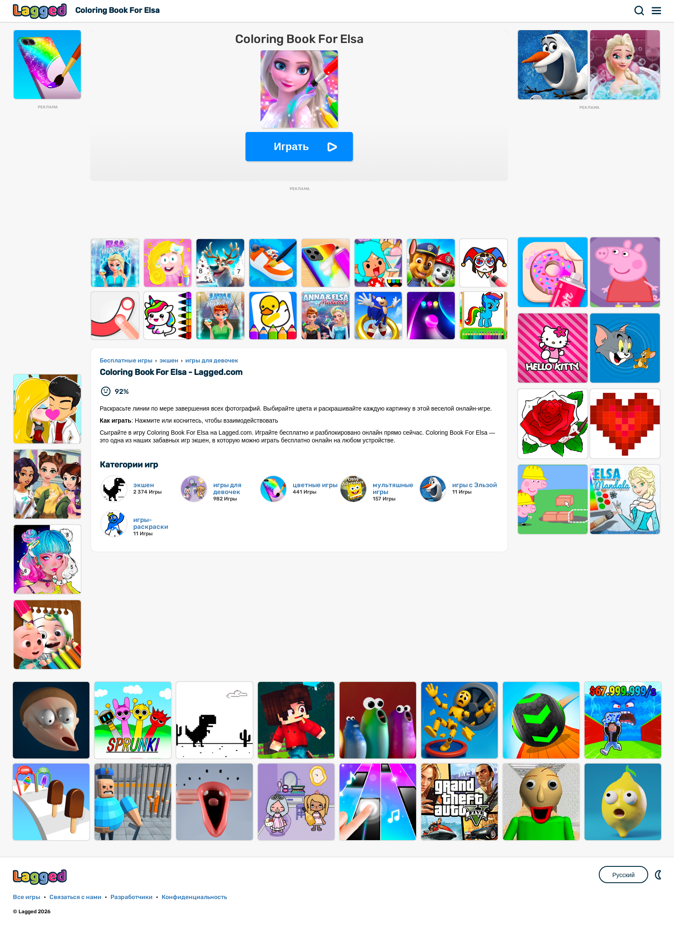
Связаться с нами (75, 897)
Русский (624, 875)
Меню (656, 10)
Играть (291, 146)
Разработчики (131, 897)
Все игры (26, 897)
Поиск (639, 10)
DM (659, 874)
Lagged (41, 11)
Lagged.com (41, 877)
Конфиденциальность (194, 897)
